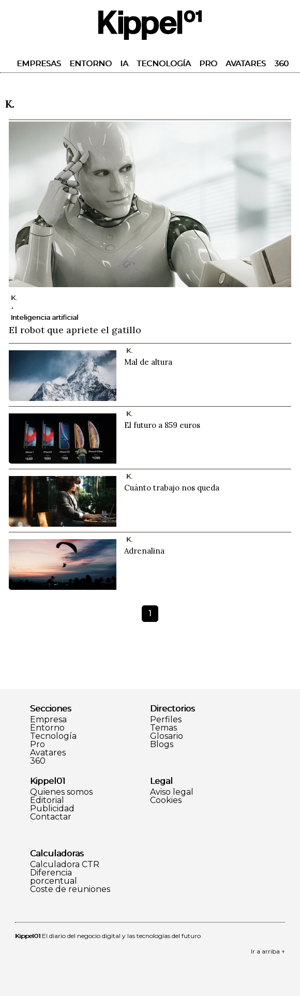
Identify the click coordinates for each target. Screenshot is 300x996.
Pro (208, 63)
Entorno (90, 63)
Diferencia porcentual (53, 877)
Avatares (246, 63)
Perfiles (166, 720)
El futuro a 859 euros (162, 425)
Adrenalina (144, 551)
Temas (163, 728)
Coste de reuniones (70, 889)
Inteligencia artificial (44, 317)
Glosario (166, 736)
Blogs (161, 744)
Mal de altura (148, 362)
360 (281, 63)
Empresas (39, 63)
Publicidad (52, 809)
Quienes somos (61, 792)
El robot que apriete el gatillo (75, 330)
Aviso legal (171, 792)
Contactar (50, 817)
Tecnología (164, 63)
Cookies (166, 800)
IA (124, 63)
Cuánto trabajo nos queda (171, 488)
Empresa (48, 720)
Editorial (47, 800)
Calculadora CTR (64, 864)
